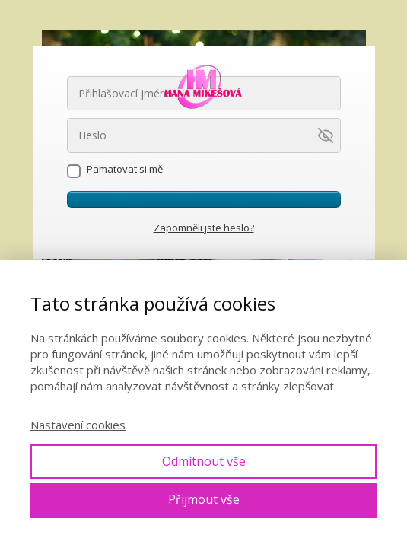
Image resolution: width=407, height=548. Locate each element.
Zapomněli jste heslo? (204, 227)
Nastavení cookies (78, 424)
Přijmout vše (204, 499)
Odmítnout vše (204, 461)
